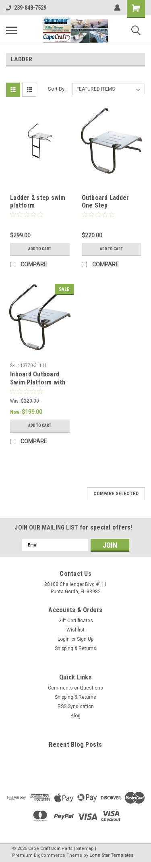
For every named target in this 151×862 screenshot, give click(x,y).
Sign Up (85, 639)
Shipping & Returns (75, 648)
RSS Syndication (76, 706)
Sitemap (85, 848)
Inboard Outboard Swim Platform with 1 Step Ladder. (38, 382)
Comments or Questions (75, 688)
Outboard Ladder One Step (105, 202)
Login (64, 639)
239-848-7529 (26, 7)
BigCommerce (49, 855)
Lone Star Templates (111, 855)
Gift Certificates (75, 620)
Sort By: (57, 89)
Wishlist (75, 630)
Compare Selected (116, 493)
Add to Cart (39, 249)
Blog (75, 716)
